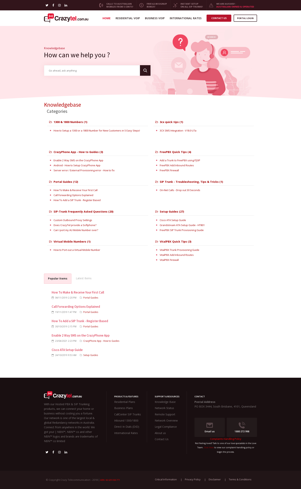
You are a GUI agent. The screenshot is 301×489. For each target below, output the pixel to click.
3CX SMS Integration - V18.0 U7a (178, 130)
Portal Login (245, 18)
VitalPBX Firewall (169, 260)
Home (107, 18)
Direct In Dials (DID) (126, 426)
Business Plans (123, 408)
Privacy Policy (193, 479)
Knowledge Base (165, 402)
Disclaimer (215, 479)
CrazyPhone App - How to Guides (101, 340)
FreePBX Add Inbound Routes (177, 165)
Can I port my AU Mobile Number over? (76, 230)
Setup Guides (90, 355)
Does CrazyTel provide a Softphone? (75, 225)
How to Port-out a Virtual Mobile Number (77, 250)
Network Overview (166, 420)
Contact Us (162, 439)
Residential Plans (124, 402)
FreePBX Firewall (169, 170)
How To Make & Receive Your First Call (76, 190)
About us (160, 433)
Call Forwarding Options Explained (73, 195)
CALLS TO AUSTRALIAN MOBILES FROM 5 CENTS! (114, 5)
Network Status (164, 408)
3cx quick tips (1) (169, 122)
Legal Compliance (166, 426)
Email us (210, 427)
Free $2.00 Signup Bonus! (152, 5)
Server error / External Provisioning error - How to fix (84, 170)
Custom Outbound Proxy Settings (73, 220)
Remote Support (165, 414)
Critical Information (166, 479)
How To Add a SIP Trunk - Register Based (77, 200)
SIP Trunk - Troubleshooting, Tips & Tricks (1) (189, 182)
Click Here (209, 447)
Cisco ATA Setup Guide (173, 220)
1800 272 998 (242, 427)
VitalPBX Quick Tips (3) (173, 241)
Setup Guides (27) (169, 211)
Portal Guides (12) (63, 182)
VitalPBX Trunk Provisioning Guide (179, 250)
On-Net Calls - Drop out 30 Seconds (180, 190)
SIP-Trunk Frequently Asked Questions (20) (81, 211)
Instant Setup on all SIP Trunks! (186, 5)
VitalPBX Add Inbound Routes (177, 255)
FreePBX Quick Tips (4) (173, 152)
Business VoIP (155, 18)
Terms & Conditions (240, 479)
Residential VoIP (128, 18)
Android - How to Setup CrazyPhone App (77, 165)
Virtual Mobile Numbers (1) (70, 241)
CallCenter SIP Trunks (127, 414)
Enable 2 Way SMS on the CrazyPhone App (78, 160)
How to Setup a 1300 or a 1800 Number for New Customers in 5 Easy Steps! (97, 130)
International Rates (186, 18)
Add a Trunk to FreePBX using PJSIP (180, 160)
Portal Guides (90, 297)
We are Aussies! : (230, 5)
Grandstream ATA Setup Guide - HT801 (182, 225)
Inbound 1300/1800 (126, 420)
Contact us (219, 18)
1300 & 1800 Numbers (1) (68, 122)
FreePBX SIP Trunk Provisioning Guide (182, 230)
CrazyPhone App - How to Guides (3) (76, 152)
